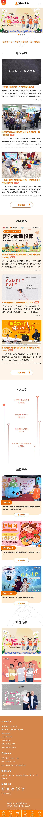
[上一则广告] (3, 31)
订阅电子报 (6, 794)
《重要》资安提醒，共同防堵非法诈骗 (18, 86)
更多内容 (21, 515)
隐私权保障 (19, 775)
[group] (21, 20)
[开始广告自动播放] (36, 31)
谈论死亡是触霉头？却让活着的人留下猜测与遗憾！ (19, 598)
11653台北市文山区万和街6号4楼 (15, 765)
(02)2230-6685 (7, 737)
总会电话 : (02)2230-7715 (10, 758)
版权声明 (12, 775)
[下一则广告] (6, 31)
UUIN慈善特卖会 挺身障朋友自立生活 (20, 302)
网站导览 (27, 775)
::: (3, 53)
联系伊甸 (5, 778)
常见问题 (5, 775)
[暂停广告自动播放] (39, 31)
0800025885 (6, 740)
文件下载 (34, 775)
